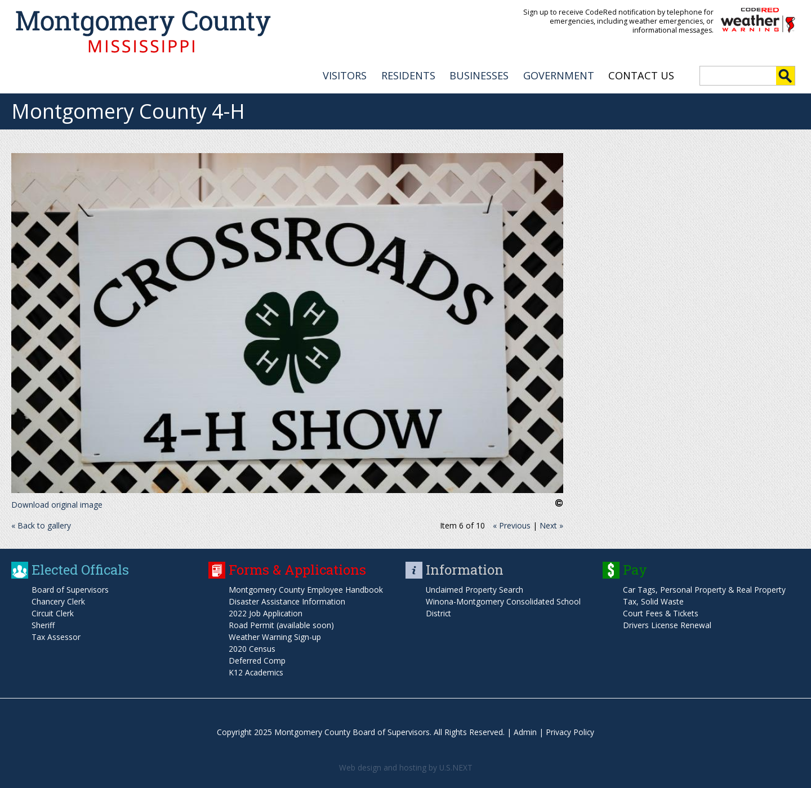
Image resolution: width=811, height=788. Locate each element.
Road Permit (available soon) (281, 624)
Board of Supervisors (70, 588)
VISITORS (345, 73)
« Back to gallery (41, 524)
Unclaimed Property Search (475, 588)
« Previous (512, 524)
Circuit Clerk (53, 612)
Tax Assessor (56, 635)
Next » (551, 524)
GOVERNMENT (558, 73)
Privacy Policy (570, 731)
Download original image (57, 503)
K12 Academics (256, 671)
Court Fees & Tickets (661, 612)
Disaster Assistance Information (287, 600)
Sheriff (43, 624)
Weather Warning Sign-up (275, 635)
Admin (524, 731)
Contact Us (641, 73)
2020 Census (252, 647)
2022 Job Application (266, 612)
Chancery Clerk (59, 600)
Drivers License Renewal (667, 624)
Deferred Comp (257, 659)
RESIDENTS (408, 73)
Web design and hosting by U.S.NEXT (405, 766)
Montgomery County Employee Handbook (306, 588)
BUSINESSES (479, 73)
